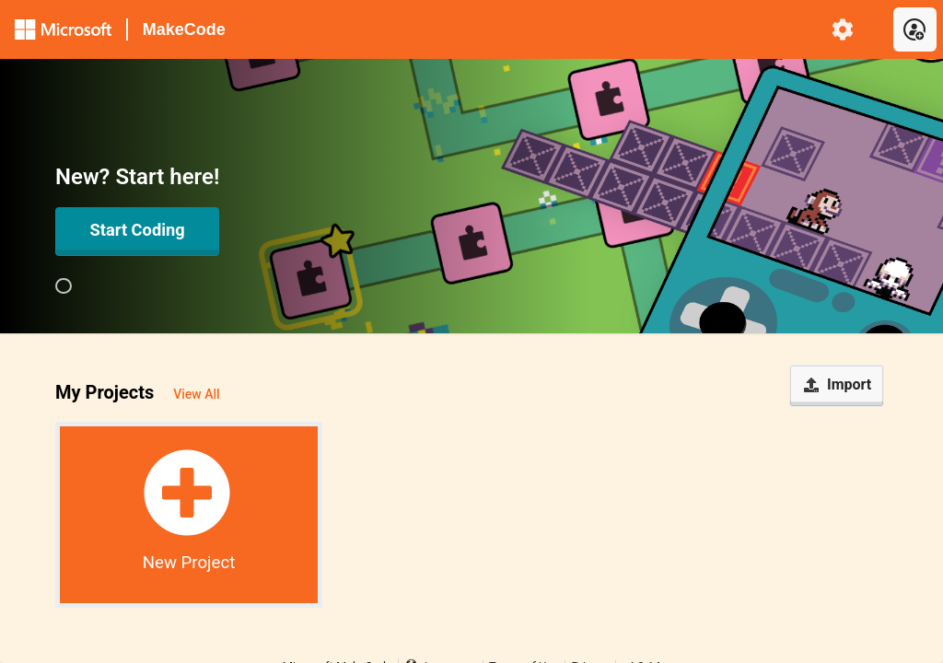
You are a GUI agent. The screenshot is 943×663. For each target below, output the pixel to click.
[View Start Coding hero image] (63, 286)
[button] (188, 515)
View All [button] (196, 394)
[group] (63, 286)
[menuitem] (843, 29)
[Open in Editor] (137, 231)
